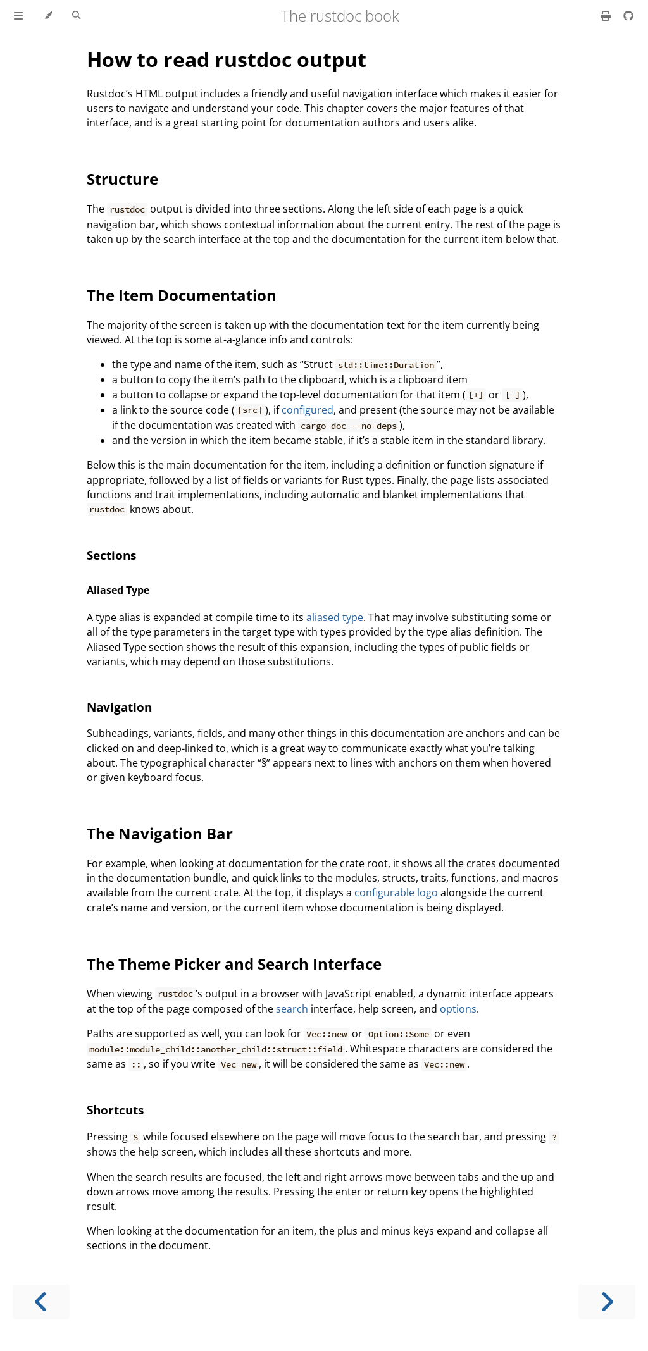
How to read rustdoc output (226, 59)
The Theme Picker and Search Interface (234, 963)
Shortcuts (115, 1110)
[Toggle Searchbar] (76, 16)
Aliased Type (118, 590)
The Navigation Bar (160, 833)
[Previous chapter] (41, 1302)
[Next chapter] (606, 1302)
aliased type (334, 617)
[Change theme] (48, 16)
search (292, 1009)
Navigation (119, 707)
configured (307, 410)
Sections (111, 555)
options (458, 1009)
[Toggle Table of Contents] (18, 16)
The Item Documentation (182, 295)
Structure (122, 178)
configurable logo (396, 892)
